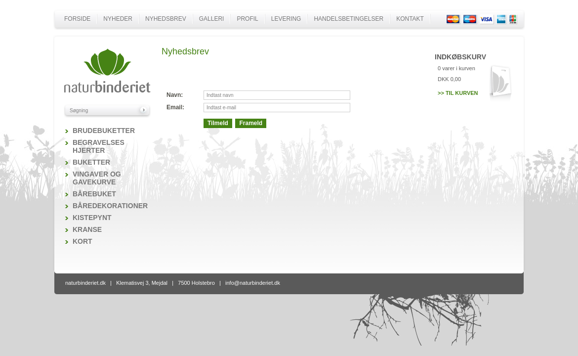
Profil (247, 18)
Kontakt (410, 18)
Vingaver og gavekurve (97, 178)
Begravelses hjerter (98, 146)
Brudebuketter (104, 130)
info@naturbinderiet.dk (252, 283)
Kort (82, 241)
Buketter (91, 162)
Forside (77, 18)
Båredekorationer (110, 206)
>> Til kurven (458, 93)
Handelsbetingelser (348, 18)
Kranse (87, 229)
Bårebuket (94, 194)
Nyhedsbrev (165, 18)
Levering (286, 18)
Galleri (211, 18)
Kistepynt (92, 218)
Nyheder (117, 18)
